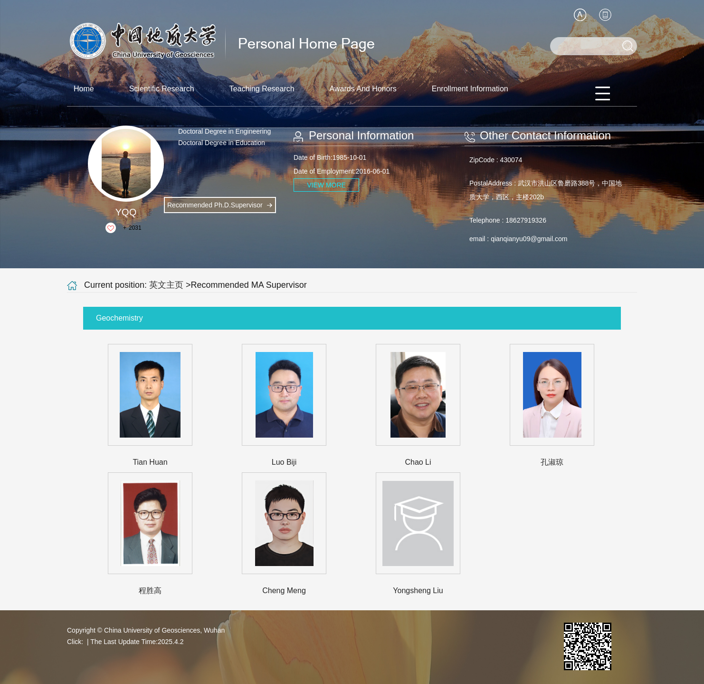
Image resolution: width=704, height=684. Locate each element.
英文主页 (166, 285)
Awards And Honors (363, 89)
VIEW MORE (326, 185)
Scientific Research (161, 89)
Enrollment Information (470, 89)
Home (84, 89)
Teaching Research (262, 89)
